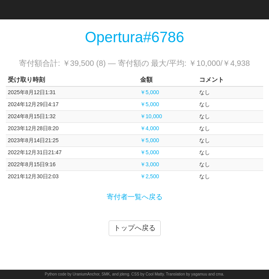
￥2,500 (149, 176)
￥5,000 (149, 92)
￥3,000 (149, 164)
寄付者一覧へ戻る (135, 197)
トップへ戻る (135, 228)
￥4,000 (149, 128)
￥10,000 (151, 116)
